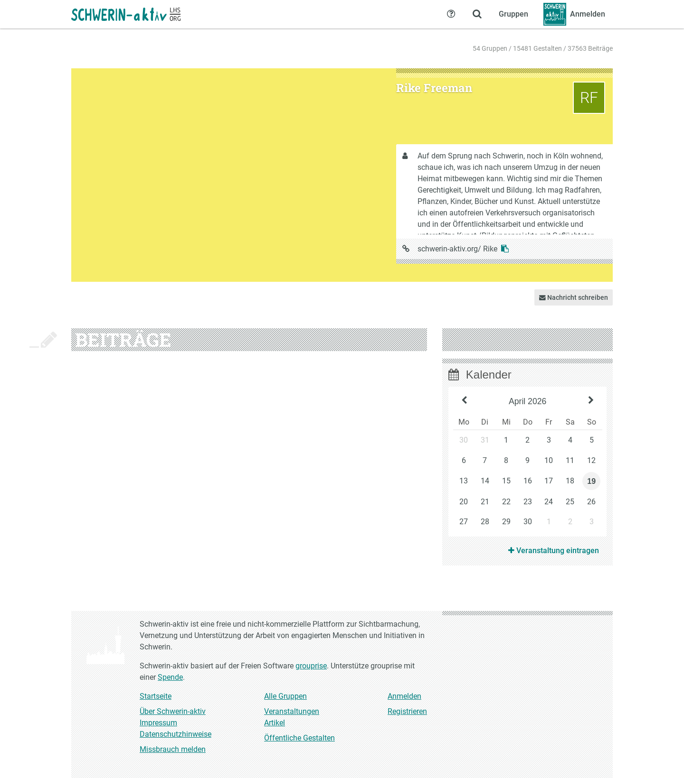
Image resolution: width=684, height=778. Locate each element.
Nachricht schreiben (573, 297)
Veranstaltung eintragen (553, 550)
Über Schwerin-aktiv (173, 711)
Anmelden (404, 696)
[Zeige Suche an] (477, 14)
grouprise (311, 665)
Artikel (274, 722)
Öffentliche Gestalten (299, 737)
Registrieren (407, 711)
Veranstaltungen (291, 711)
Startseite (155, 696)
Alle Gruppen (285, 696)
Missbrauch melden (173, 749)
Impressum (158, 722)
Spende (170, 677)
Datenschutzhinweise (175, 734)
